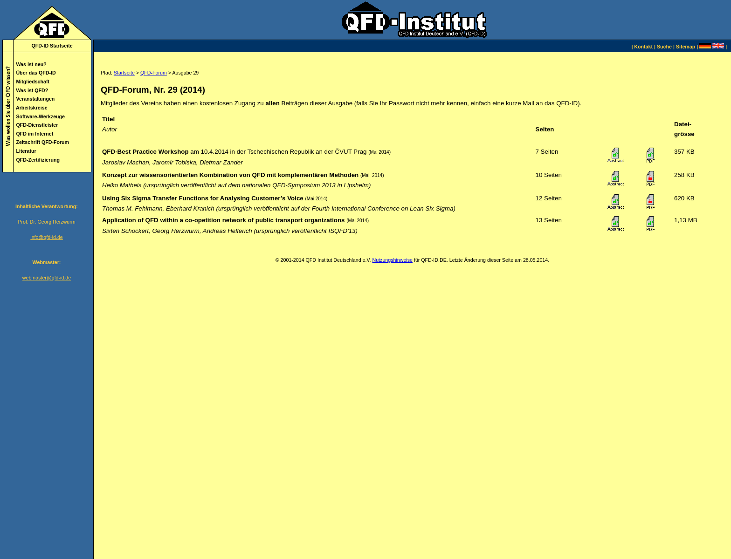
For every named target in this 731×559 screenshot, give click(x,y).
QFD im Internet (34, 133)
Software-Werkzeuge (40, 116)
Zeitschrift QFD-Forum (42, 142)
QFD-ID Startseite (51, 45)
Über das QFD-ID (35, 72)
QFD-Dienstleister (37, 125)
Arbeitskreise (32, 107)
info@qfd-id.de (46, 237)
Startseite (124, 72)
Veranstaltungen (35, 99)
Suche (664, 46)
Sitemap (685, 46)
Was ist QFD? (32, 90)
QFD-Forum (153, 72)
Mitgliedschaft (32, 81)
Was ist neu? (31, 64)
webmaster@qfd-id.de (46, 277)
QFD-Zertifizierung (38, 160)
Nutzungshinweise (392, 260)
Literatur (26, 151)
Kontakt (643, 46)
